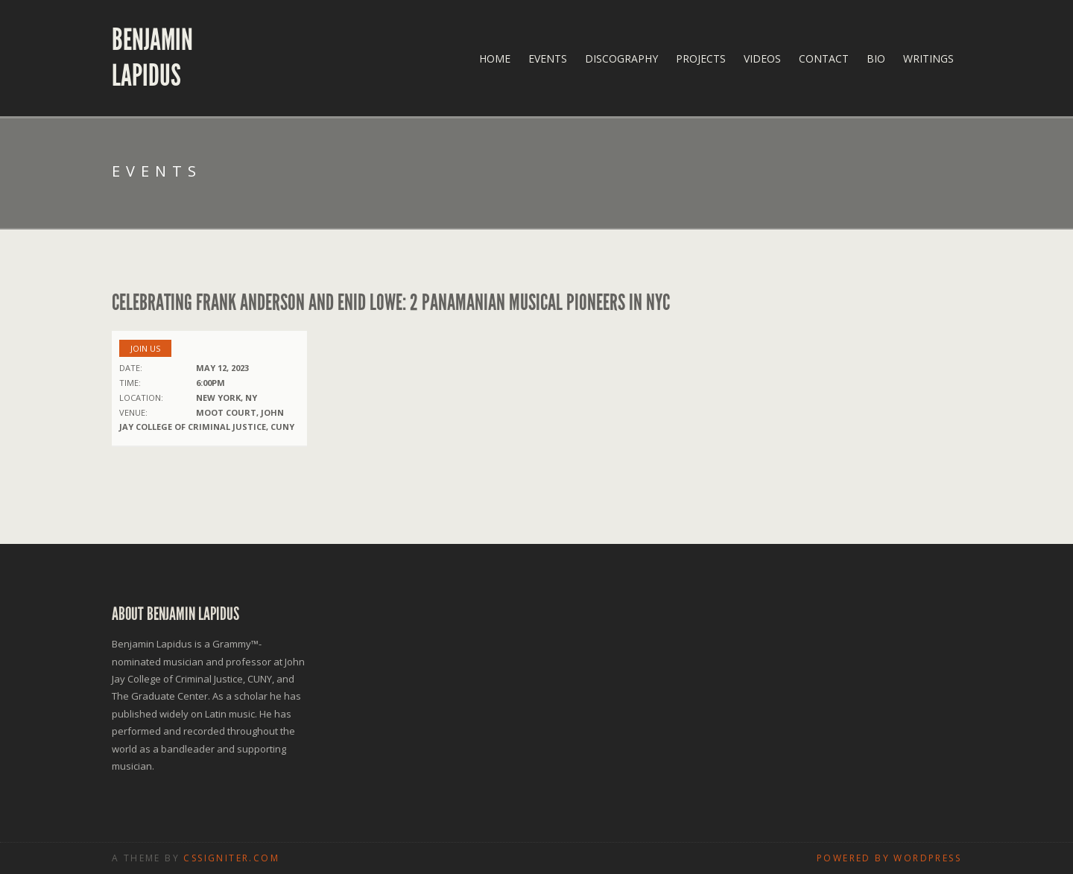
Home (494, 58)
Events (547, 58)
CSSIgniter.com (231, 858)
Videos (762, 58)
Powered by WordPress (889, 858)
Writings (928, 58)
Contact (824, 58)
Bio (876, 58)
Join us (145, 348)
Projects (701, 58)
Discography (621, 58)
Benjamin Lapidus (152, 58)
